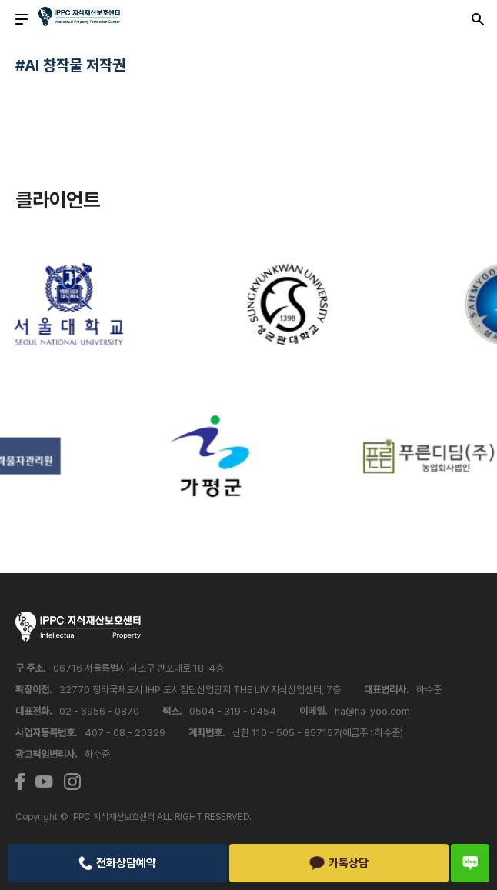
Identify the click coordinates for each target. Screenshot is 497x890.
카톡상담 (339, 863)
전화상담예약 (116, 863)
